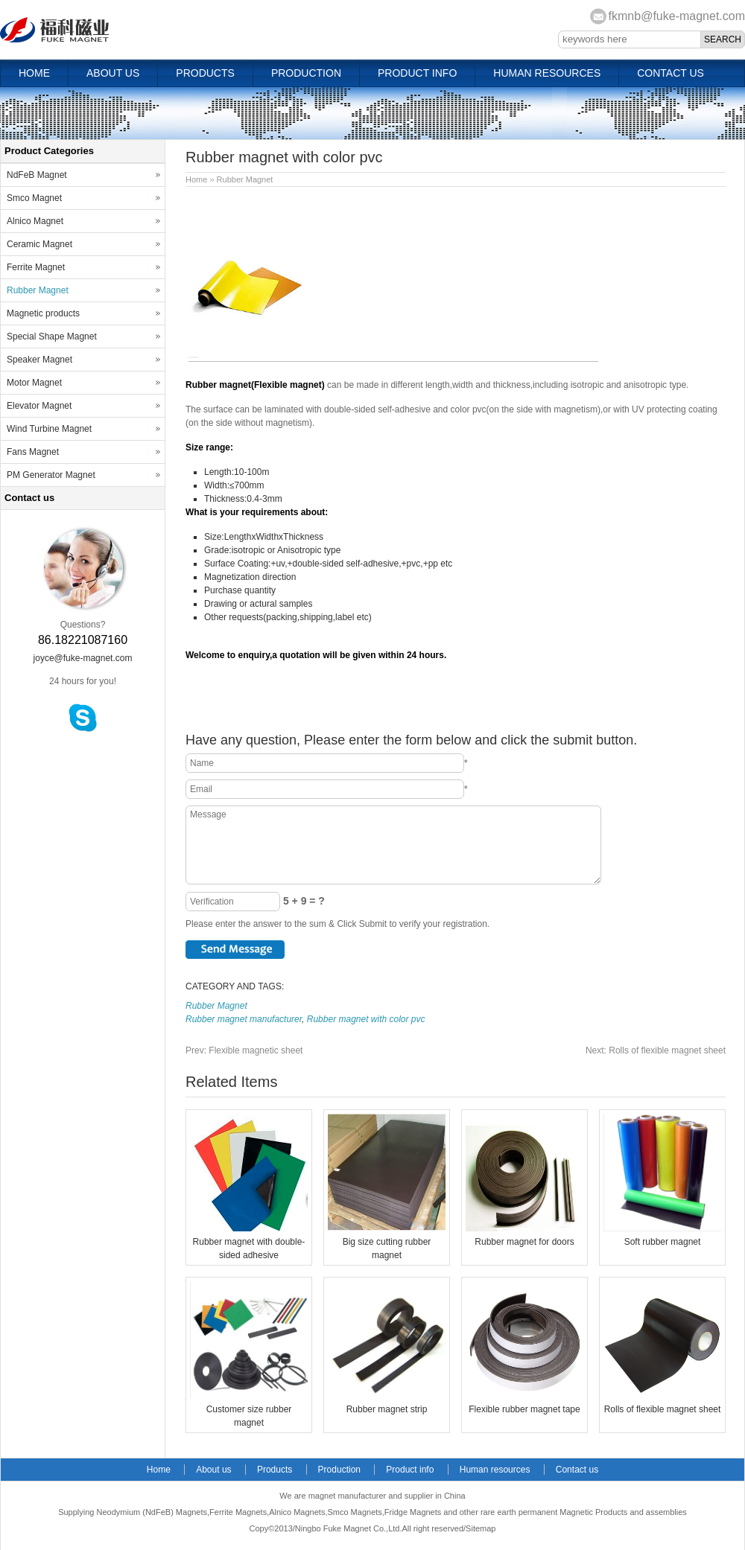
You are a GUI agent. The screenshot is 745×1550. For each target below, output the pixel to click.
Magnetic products (43, 313)
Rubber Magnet (245, 179)
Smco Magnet (34, 198)
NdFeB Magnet (37, 175)
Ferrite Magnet (36, 267)
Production (306, 73)
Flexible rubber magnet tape (524, 1409)
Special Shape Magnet (52, 336)
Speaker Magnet (39, 359)
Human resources (546, 73)
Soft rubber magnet (662, 1242)
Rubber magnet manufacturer (244, 1019)
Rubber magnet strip (387, 1409)
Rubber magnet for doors (524, 1242)
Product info (417, 73)
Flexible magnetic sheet (244, 1050)
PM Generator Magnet (51, 475)
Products (205, 73)
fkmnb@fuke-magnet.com (677, 16)
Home (34, 73)
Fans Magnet (33, 452)
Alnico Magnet (35, 221)
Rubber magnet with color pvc (366, 1019)
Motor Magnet (34, 382)
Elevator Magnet (39, 406)
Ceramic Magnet (39, 244)
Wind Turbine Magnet (49, 429)
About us (112, 73)
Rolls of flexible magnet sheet (656, 1050)
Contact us (670, 73)
